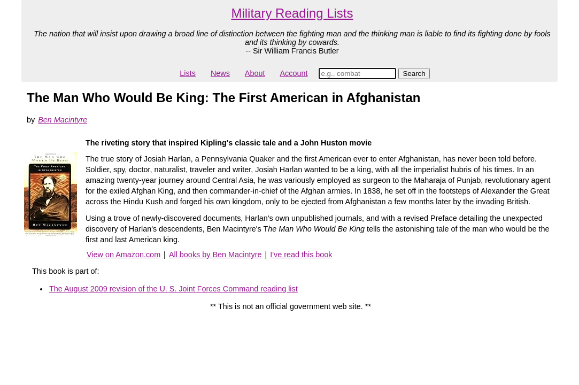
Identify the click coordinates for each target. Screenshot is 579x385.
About (255, 73)
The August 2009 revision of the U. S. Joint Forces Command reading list (173, 288)
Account (293, 73)
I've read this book (301, 254)
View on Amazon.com (123, 254)
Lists (188, 73)
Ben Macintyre (62, 120)
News (220, 73)
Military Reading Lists (292, 13)
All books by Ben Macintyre (215, 254)
